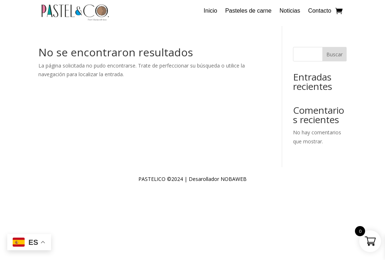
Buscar (334, 54)
